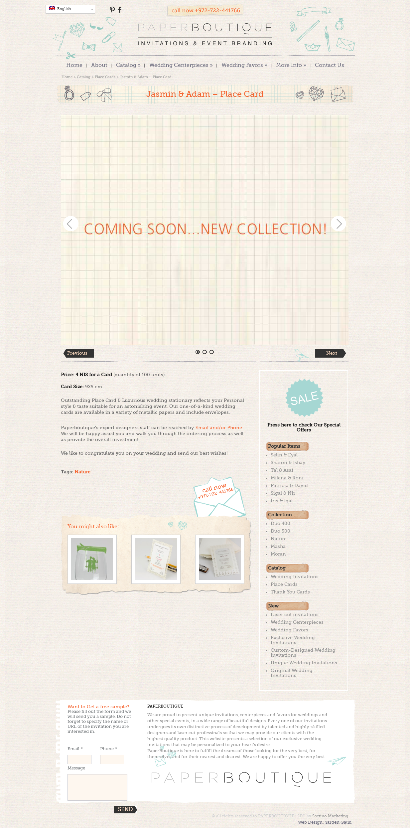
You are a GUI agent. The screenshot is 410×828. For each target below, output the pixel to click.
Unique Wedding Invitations (304, 663)
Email (75, 749)
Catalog (128, 65)
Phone (108, 749)
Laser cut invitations (295, 614)
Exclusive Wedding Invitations (293, 640)
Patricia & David (289, 485)
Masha (278, 546)
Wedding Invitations (295, 577)
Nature (82, 472)
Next (338, 223)
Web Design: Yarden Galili (324, 822)
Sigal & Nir (283, 493)
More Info (291, 65)
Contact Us (329, 65)
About (99, 65)
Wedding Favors (244, 65)
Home (74, 65)
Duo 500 (280, 531)
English (60, 8)
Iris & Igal (282, 501)
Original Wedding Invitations (292, 673)
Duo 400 (280, 523)
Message (76, 768)
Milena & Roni (287, 478)
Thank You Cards (290, 592)
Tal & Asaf (282, 470)
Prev (70, 223)
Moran (278, 554)
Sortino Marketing (330, 816)
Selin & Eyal (284, 455)
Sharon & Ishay (288, 462)
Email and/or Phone (218, 427)
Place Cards (105, 77)
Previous (77, 353)
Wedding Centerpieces (181, 65)
